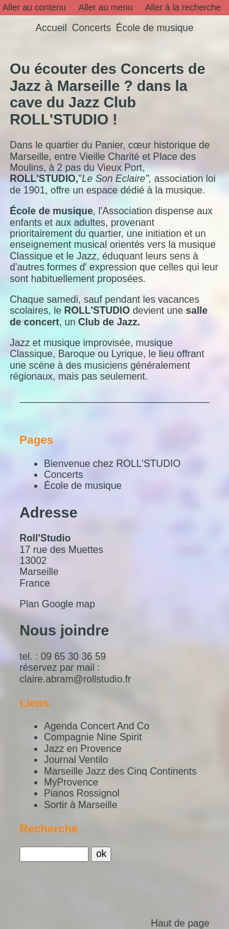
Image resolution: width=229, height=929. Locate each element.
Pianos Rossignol (82, 793)
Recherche (49, 828)
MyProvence (71, 782)
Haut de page (180, 923)
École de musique (83, 485)
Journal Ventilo (76, 759)
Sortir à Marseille (80, 805)
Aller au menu (105, 7)
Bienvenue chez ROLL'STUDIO (112, 463)
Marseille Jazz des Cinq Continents (120, 771)
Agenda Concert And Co (97, 726)
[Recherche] (54, 854)
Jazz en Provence (83, 748)
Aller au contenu (34, 7)
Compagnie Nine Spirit (93, 737)
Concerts (63, 474)
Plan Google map (57, 604)
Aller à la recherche (183, 7)
